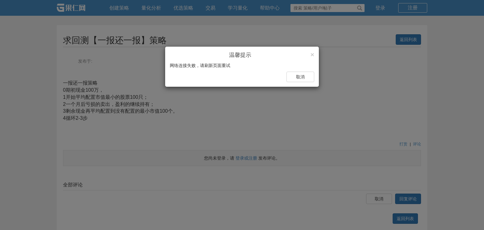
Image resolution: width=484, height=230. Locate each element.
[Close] (312, 54)
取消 (300, 76)
